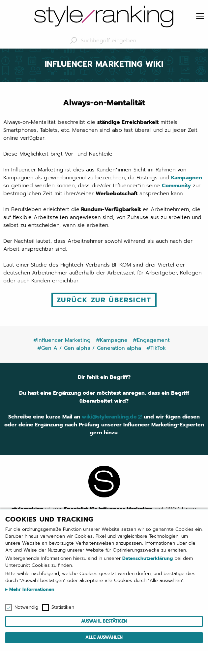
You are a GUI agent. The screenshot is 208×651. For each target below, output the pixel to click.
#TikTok (156, 348)
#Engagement (151, 340)
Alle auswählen (104, 637)
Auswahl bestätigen (104, 621)
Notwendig (26, 607)
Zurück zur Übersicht (104, 300)
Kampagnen (186, 178)
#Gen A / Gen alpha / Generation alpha (89, 348)
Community (176, 186)
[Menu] (200, 16)
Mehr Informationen (31, 589)
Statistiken (62, 607)
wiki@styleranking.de (109, 417)
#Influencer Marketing (62, 340)
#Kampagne (112, 340)
